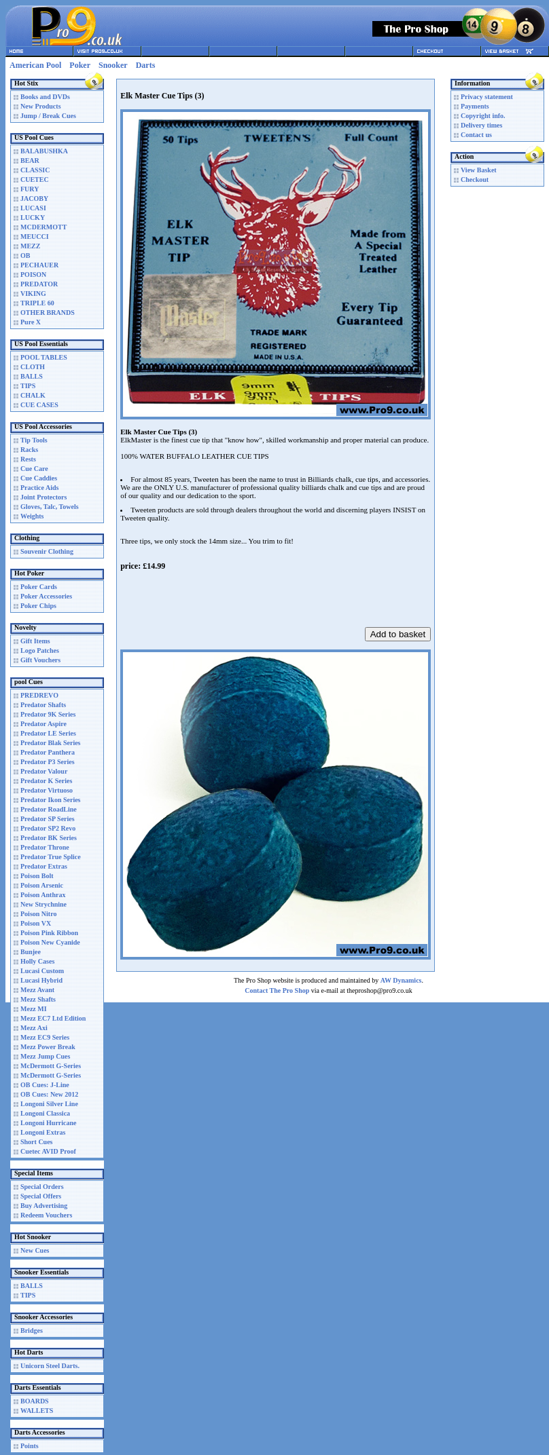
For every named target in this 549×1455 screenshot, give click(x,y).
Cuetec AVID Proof (48, 1151)
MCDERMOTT (43, 227)
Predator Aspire (43, 724)
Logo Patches (39, 650)
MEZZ (30, 246)
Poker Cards (38, 586)
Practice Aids (39, 487)
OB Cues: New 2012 (49, 1094)
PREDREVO (39, 695)
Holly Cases (37, 961)
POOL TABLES (43, 357)
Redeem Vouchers (46, 1215)
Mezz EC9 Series (44, 1037)
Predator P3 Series (47, 762)
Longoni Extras (42, 1132)
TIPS (27, 386)
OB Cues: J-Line (44, 1085)
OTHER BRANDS (47, 312)
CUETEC (34, 179)
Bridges (31, 1330)
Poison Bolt (37, 876)
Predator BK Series (48, 838)
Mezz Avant (37, 990)
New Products (40, 106)
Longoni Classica (45, 1113)
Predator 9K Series (47, 714)
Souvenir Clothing (46, 551)
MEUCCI (34, 236)
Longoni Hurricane (48, 1123)
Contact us (476, 134)
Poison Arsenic (41, 885)
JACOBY (34, 198)
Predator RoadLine (48, 809)
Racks (29, 449)
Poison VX (35, 923)
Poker (79, 65)
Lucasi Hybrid (41, 980)
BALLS (31, 376)
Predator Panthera (47, 752)
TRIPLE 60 (37, 303)
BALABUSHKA (44, 151)
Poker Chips (38, 605)
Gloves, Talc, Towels (49, 506)
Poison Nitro (38, 914)
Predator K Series (46, 781)
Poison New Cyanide (50, 942)
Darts (146, 65)
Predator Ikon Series (50, 800)
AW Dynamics (401, 980)
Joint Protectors (43, 497)
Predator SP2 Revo (47, 828)
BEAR (29, 160)
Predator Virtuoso (46, 790)
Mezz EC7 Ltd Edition (53, 1018)
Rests (28, 459)
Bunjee (30, 952)
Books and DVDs (45, 96)
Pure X (30, 322)
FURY (29, 189)
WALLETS (36, 1410)
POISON (33, 274)
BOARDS (34, 1401)
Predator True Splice (50, 857)
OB (25, 255)
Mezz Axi (34, 1028)
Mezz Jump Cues (45, 1056)
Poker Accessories (46, 596)
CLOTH (32, 367)
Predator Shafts (43, 704)
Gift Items (35, 641)
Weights (31, 516)
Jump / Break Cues (48, 115)
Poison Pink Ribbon (49, 933)
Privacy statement (487, 96)
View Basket (479, 170)
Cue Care (34, 468)
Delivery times (481, 125)
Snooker (113, 65)
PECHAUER (39, 265)
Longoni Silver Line (49, 1104)
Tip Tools (34, 440)
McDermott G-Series (50, 1066)
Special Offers (40, 1196)
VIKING (33, 293)
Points (29, 1446)
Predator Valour (43, 771)
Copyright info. (483, 115)
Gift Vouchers (40, 660)
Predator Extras (43, 866)
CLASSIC (35, 170)
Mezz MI (33, 1009)
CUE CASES (39, 405)
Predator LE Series (48, 733)
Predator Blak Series (50, 743)
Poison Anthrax (42, 895)
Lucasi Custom (42, 971)
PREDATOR (39, 284)
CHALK (33, 395)
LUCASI (33, 208)
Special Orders (42, 1186)
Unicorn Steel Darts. (49, 1365)
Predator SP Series (47, 819)
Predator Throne (44, 847)
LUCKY (32, 217)
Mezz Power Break (47, 1047)
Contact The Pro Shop (277, 990)
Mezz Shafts (38, 999)
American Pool (35, 65)
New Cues (35, 1250)
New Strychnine (43, 904)
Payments (475, 106)
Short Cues (36, 1142)
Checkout (475, 179)
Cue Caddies (38, 478)
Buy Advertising (43, 1205)
